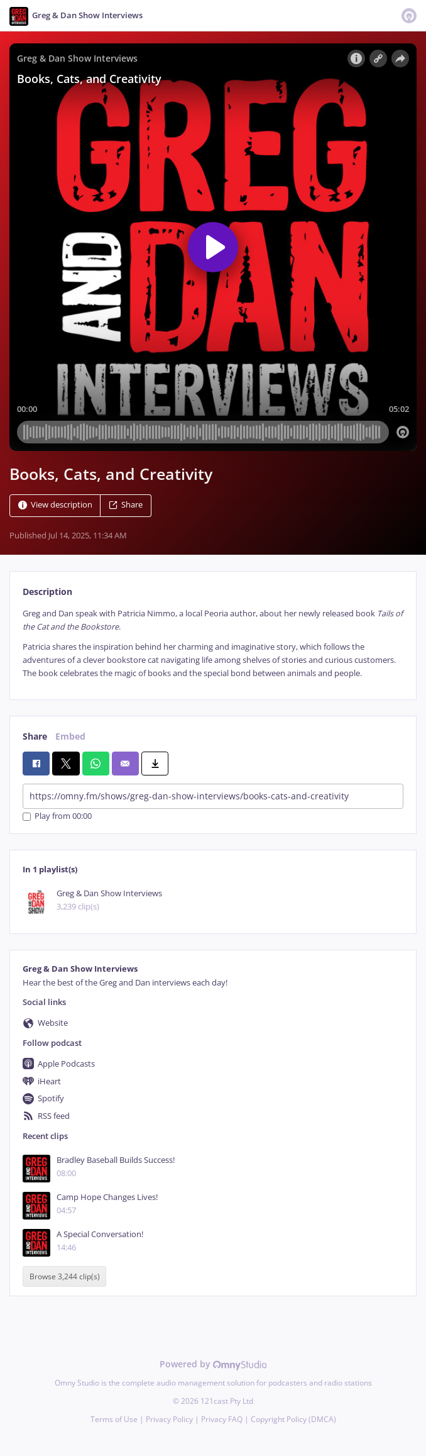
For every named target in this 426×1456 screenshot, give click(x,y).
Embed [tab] (70, 736)
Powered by (213, 1364)
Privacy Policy (169, 1419)
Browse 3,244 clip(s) (65, 1276)
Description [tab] (47, 591)
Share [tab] (35, 736)
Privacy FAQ (222, 1419)
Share (126, 504)
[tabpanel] (213, 644)
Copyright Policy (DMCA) (293, 1419)
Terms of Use (114, 1419)
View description (55, 504)
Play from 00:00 (57, 817)
